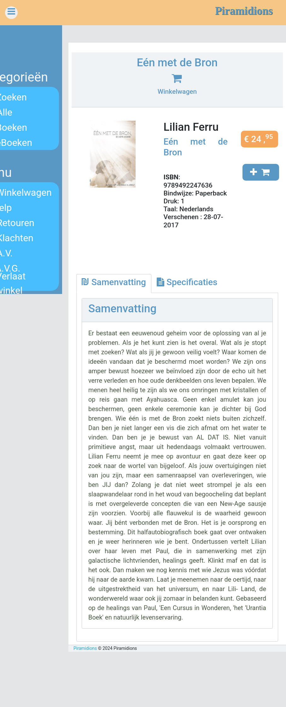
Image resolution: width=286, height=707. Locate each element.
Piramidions (108, 703)
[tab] (136, 291)
